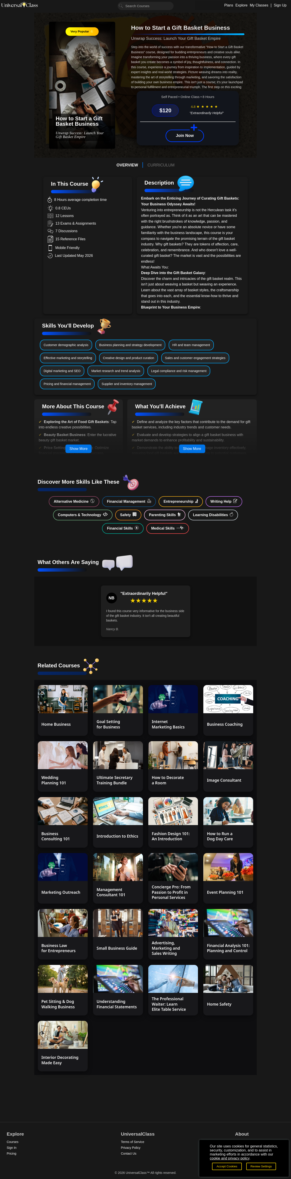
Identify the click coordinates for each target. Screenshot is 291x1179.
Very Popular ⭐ (82, 31)
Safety (128, 514)
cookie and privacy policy (229, 1158)
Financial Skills (123, 528)
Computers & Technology (83, 514)
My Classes (259, 5)
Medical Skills (167, 528)
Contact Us (128, 1153)
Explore (241, 5)
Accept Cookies (227, 1166)
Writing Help (223, 501)
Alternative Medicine (74, 501)
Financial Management (129, 501)
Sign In (12, 1147)
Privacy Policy (130, 1147)
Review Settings (261, 1166)
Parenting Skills (165, 514)
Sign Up (280, 5)
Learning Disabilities (213, 514)
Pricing (11, 1153)
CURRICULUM (160, 165)
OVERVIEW (127, 165)
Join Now (185, 135)
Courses (12, 1142)
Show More (79, 449)
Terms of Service (132, 1142)
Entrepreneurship (181, 501)
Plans (228, 5)
